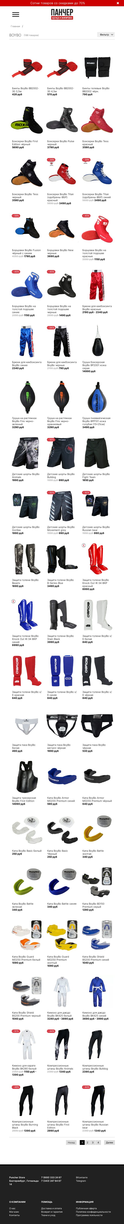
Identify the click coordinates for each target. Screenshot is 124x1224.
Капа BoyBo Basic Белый (27, 850)
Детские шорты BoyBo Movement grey (61, 528)
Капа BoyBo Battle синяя (61, 903)
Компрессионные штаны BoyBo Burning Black (25, 1124)
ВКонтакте (82, 1177)
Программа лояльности (89, 1215)
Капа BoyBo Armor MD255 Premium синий (61, 799)
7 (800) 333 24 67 (51, 1177)
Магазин (14, 1211)
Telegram (81, 1180)
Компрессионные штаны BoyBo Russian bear (95, 1124)
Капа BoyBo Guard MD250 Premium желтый (58, 959)
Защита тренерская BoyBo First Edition (24, 799)
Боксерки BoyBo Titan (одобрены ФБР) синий (96, 196)
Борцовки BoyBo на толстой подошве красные (94, 253)
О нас (12, 1208)
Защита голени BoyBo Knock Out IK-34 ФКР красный (95, 583)
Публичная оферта (86, 1208)
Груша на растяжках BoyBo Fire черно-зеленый (24, 421)
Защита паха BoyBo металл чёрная (59, 746)
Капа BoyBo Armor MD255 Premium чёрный (97, 799)
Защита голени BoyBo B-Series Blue (60, 581)
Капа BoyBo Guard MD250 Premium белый (26, 958)
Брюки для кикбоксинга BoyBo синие (26, 364)
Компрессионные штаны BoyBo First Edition (58, 1124)
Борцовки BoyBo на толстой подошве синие (24, 309)
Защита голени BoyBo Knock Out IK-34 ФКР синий (25, 639)
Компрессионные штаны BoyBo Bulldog (95, 1067)
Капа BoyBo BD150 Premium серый (93, 905)
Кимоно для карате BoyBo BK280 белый (24, 1067)
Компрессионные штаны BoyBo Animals (60, 1067)
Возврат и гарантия (52, 1211)
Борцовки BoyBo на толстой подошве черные (59, 309)
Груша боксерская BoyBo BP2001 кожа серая (94, 365)
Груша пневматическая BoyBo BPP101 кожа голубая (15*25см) (96, 421)
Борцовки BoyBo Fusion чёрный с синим (26, 252)
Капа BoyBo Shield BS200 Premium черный (26, 1014)
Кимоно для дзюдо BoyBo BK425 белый (59, 1014)
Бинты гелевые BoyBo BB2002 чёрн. (95, 90)
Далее (109, 1142)
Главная (15, 26)
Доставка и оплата (51, 1208)
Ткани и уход (48, 1215)
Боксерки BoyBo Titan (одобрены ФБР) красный (60, 197)
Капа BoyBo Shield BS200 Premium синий (95, 958)
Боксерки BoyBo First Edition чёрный (25, 143)
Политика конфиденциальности (93, 1211)
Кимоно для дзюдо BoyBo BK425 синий (94, 1014)
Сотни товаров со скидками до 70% (57, 3)
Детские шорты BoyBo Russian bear (96, 528)
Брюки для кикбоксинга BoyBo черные (62, 364)
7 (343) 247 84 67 (51, 1180)
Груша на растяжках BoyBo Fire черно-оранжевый (59, 421)
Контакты (14, 1215)
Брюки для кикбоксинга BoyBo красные (97, 308)
